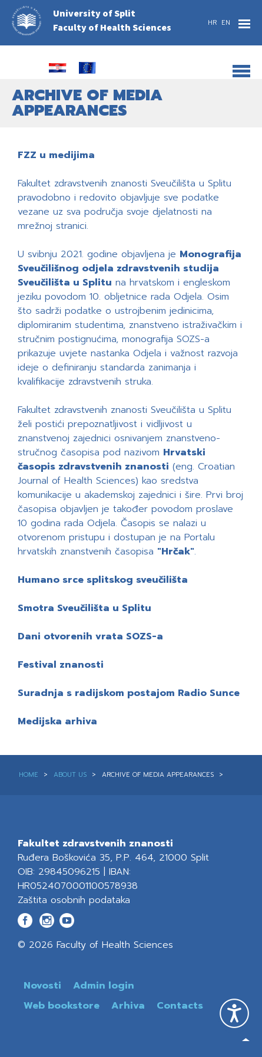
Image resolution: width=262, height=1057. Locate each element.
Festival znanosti (61, 665)
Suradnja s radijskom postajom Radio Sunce (129, 693)
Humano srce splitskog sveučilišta (103, 580)
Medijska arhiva (57, 721)
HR (213, 23)
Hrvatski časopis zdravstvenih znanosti (111, 459)
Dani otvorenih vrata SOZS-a (90, 636)
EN (225, 23)
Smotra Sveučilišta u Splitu (84, 608)
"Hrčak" (175, 551)
